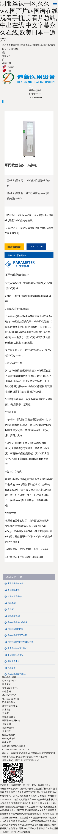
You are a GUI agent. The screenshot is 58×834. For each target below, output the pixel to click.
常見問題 (6, 731)
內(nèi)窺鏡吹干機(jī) (16, 674)
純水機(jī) (12, 603)
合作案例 (6, 691)
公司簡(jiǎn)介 (9, 681)
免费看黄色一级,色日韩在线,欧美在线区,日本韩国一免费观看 (28, 796)
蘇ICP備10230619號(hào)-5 (27, 760)
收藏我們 (6, 63)
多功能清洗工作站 (15, 655)
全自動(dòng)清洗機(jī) (17, 648)
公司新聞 (6, 724)
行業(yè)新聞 (8, 728)
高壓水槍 (12, 668)
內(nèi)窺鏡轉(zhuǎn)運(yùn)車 (21, 642)
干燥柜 (11, 609)
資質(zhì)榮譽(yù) (10, 688)
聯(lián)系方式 (8, 738)
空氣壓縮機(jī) (14, 616)
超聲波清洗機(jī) (15, 596)
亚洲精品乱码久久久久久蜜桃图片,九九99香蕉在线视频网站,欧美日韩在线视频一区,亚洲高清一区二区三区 (29, 814)
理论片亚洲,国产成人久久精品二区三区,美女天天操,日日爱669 (29, 792)
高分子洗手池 (13, 661)
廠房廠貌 (6, 684)
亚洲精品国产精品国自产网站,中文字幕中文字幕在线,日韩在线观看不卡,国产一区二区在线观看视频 (29, 828)
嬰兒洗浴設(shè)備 (15, 583)
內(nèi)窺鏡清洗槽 (15, 629)
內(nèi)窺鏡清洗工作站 (17, 635)
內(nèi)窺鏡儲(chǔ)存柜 (17, 622)
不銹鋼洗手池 (13, 590)
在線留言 (6, 56)
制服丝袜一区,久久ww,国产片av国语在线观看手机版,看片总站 (28, 789)
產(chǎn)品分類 (14, 577)
